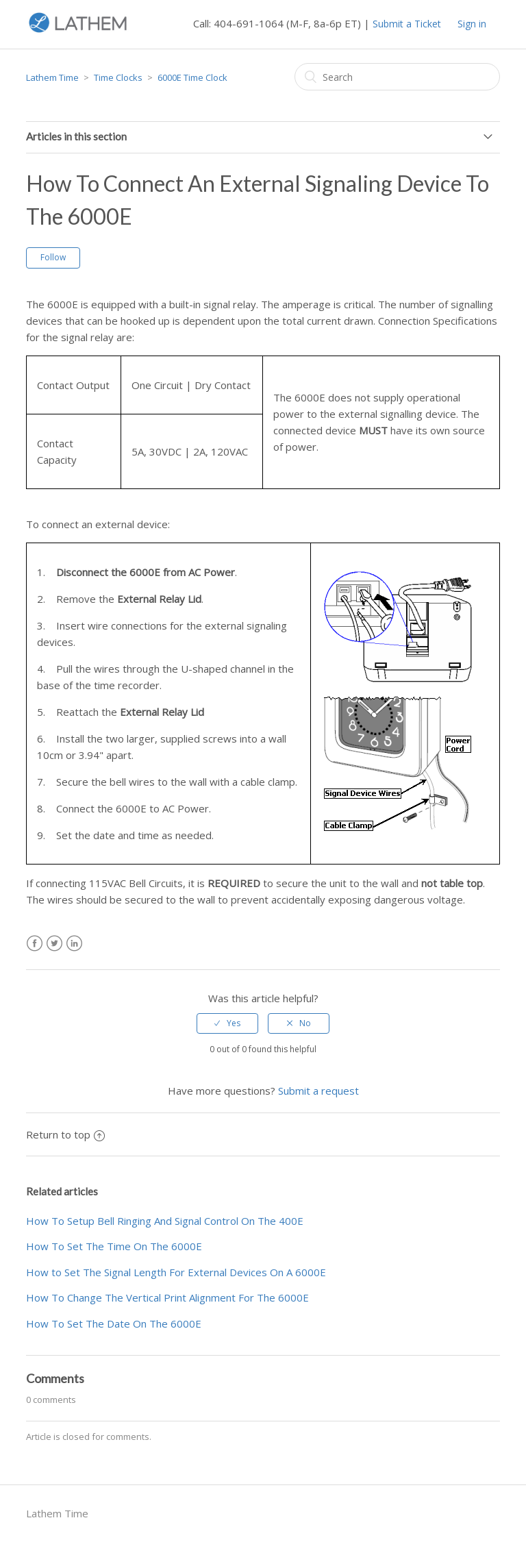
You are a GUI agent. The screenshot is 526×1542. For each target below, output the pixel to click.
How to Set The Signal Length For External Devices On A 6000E (176, 1272)
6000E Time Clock (192, 77)
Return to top (65, 1134)
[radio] (227, 1023)
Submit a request (318, 1090)
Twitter (54, 943)
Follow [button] (53, 257)
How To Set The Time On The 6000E (114, 1246)
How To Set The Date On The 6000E (113, 1323)
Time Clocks (118, 77)
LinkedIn (74, 943)
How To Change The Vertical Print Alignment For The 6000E (167, 1297)
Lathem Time (52, 77)
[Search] (397, 76)
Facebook (34, 943)
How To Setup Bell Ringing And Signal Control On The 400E (164, 1221)
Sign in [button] (472, 23)
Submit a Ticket (407, 23)
